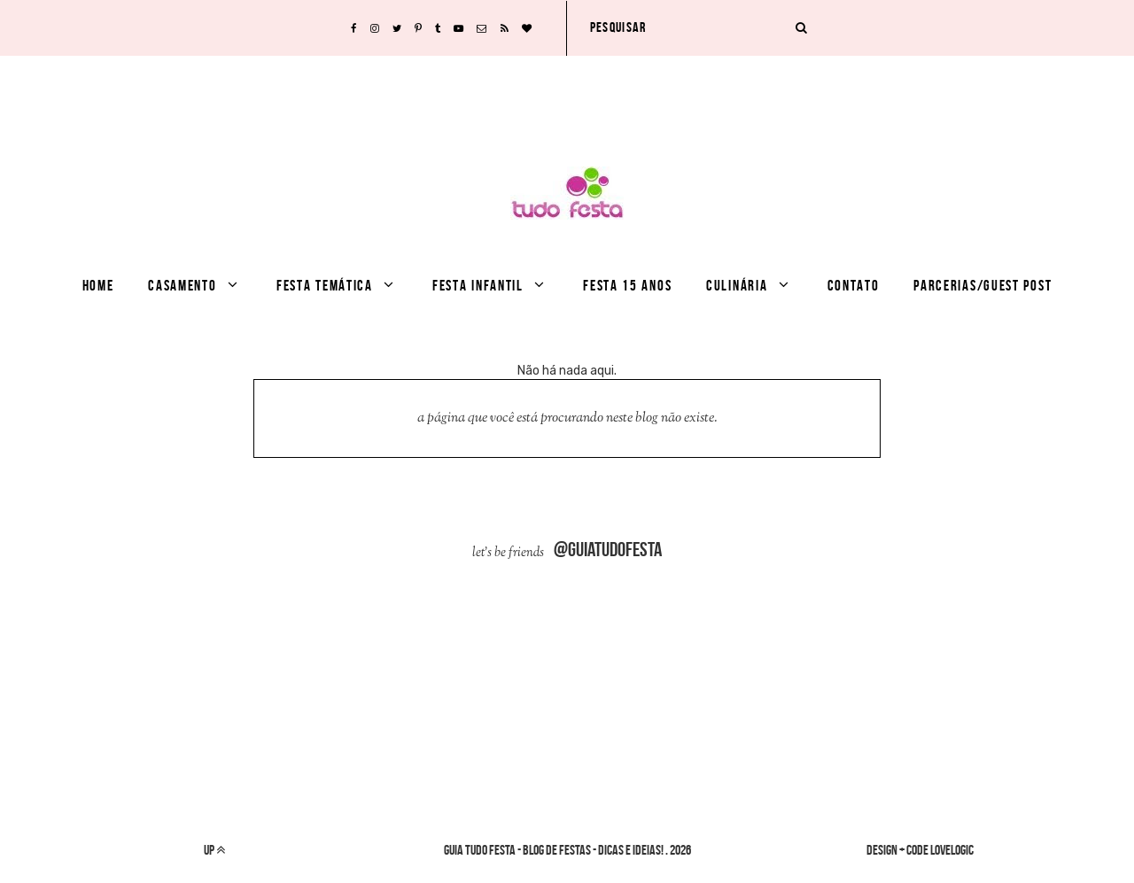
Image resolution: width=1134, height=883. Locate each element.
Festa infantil (478, 285)
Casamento (182, 285)
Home (98, 285)
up (214, 849)
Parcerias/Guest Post (982, 285)
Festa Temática (324, 285)
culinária (736, 285)
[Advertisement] (567, 96)
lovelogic (952, 849)
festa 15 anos (627, 285)
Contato (853, 285)
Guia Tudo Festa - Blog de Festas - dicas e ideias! (554, 849)
